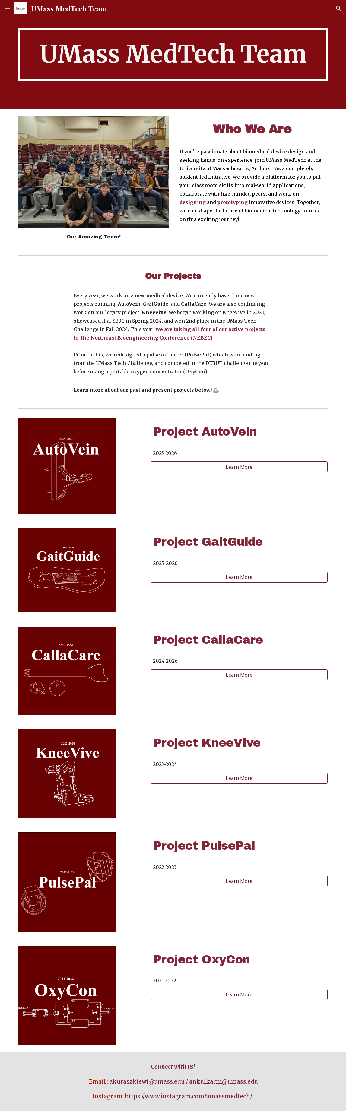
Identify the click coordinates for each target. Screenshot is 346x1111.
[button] (7, 8)
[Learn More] (239, 467)
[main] (173, 54)
